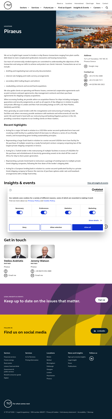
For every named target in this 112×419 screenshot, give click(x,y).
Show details (94, 220)
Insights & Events (81, 8)
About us (60, 3)
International (78, 3)
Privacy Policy (34, 201)
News (98, 3)
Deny (25, 227)
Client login (90, 3)
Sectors (23, 8)
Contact (105, 3)
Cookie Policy (49, 201)
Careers (97, 8)
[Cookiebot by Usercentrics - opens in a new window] (93, 190)
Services (35, 8)
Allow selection (56, 227)
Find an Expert (64, 8)
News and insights (75, 353)
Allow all (87, 227)
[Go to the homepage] (17, 404)
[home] (8, 5)
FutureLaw (48, 8)
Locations (68, 3)
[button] (25, 7)
